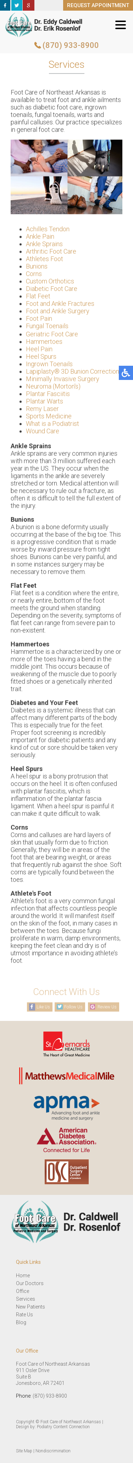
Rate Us (24, 1314)
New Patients (30, 1307)
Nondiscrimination (53, 1450)
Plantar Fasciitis (48, 394)
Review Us (107, 1007)
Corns (34, 274)
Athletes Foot (44, 259)
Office (22, 1291)
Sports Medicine (49, 417)
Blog (21, 1322)
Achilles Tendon (48, 230)
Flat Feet (38, 297)
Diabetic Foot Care (51, 289)
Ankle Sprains (44, 245)
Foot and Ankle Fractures (60, 304)
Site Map (24, 1450)
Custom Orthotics (50, 282)
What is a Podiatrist (52, 424)
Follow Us (73, 1007)
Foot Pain (39, 319)
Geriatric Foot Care (52, 335)
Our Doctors (30, 1283)
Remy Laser (42, 409)
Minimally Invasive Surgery (62, 380)
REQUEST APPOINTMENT (98, 5)
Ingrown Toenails (49, 365)
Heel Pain (39, 350)
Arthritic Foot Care (51, 252)
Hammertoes (44, 342)
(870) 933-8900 (71, 45)
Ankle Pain (40, 237)
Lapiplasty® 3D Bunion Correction (72, 372)
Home (23, 1275)
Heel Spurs (41, 357)
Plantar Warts (44, 402)
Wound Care (42, 432)
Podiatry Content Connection (63, 1426)
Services (25, 1299)
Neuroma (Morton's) (53, 387)
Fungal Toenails (47, 327)
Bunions (37, 267)
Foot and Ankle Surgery (57, 312)
